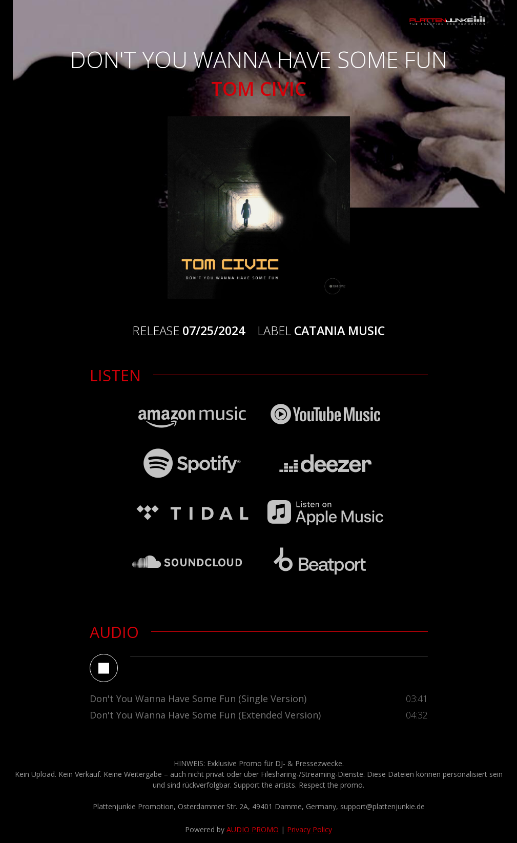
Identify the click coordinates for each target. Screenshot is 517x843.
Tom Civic (258, 88)
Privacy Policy (309, 829)
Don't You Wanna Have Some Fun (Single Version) (198, 698)
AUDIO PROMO (252, 829)
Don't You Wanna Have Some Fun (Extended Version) (205, 715)
